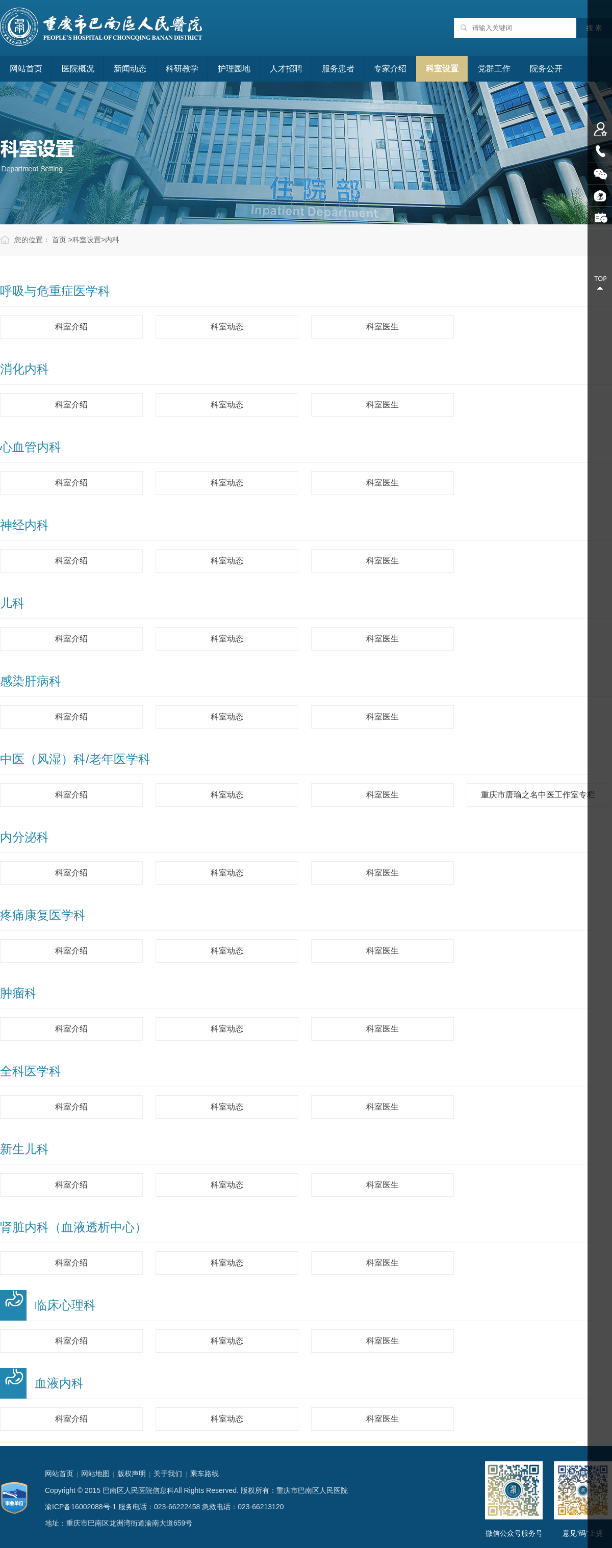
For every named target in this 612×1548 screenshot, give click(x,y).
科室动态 (227, 326)
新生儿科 (24, 1149)
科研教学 (182, 68)
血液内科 (59, 1383)
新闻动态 (130, 68)
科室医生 (382, 326)
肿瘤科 (18, 993)
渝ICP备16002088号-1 (80, 1507)
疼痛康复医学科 (43, 915)
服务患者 (338, 68)
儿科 (12, 603)
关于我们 (168, 1473)
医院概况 (78, 68)
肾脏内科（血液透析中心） (73, 1227)
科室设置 (442, 68)
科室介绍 (71, 326)
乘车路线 (204, 1473)
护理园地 (234, 68)
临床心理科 (65, 1305)
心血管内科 (30, 447)
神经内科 (24, 525)
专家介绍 (390, 68)
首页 (59, 240)
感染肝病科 (30, 681)
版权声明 (131, 1473)
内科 (112, 240)
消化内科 (24, 369)
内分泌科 (24, 837)
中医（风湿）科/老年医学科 (75, 759)
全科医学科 (30, 1071)
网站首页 (26, 68)
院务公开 (546, 68)
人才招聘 (286, 68)
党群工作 (494, 68)
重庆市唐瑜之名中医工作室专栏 (538, 794)
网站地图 (95, 1473)
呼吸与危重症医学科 (55, 291)
